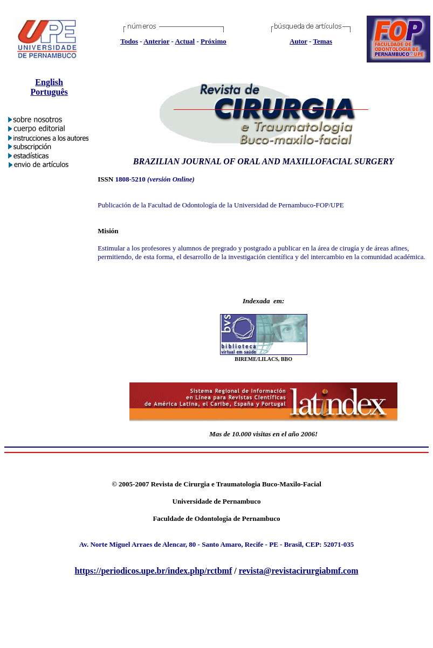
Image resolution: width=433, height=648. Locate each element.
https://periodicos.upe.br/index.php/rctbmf (153, 570)
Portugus (48, 91)
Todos (129, 41)
